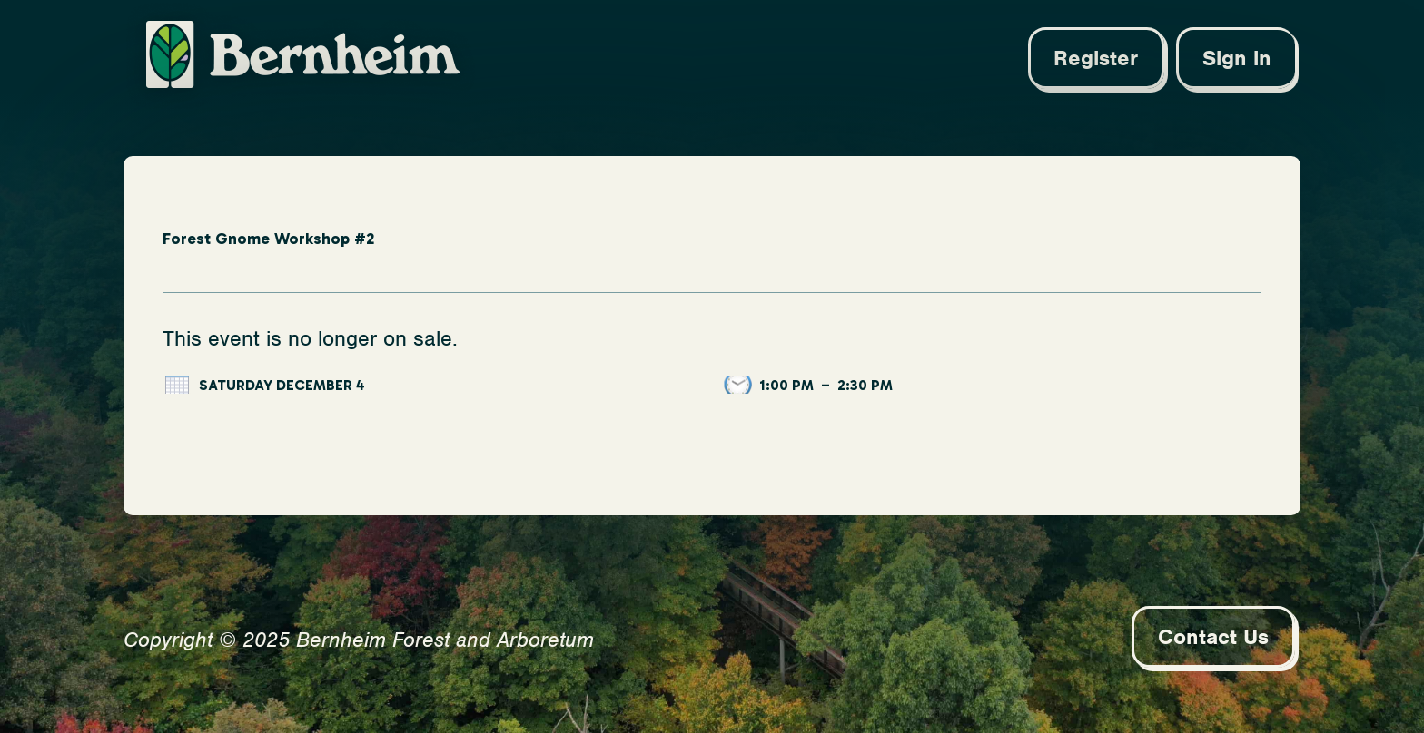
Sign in (1236, 58)
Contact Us (1213, 636)
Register (1095, 58)
